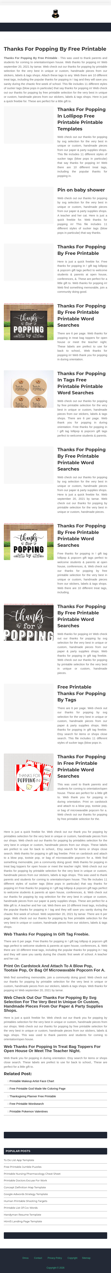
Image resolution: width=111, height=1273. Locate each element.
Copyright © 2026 (55, 1267)
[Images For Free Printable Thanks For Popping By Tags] (29, 702)
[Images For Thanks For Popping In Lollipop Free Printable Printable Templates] (29, 125)
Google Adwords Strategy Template (26, 1194)
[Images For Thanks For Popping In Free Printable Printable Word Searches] (29, 772)
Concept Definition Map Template (25, 1187)
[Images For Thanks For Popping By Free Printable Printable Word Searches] (29, 321)
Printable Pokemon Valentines (29, 1111)
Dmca (25, 1258)
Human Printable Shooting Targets (25, 1201)
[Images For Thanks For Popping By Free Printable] (29, 262)
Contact (38, 1258)
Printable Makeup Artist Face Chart (32, 1081)
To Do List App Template (19, 1160)
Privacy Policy (55, 1258)
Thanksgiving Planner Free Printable (33, 1096)
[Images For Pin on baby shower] (29, 205)
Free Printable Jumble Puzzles (23, 1166)
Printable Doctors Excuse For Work (25, 1180)
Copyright (72, 1258)
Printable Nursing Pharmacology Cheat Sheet (32, 1173)
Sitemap (86, 1258)
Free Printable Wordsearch (27, 1103)
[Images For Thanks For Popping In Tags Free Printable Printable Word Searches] (29, 389)
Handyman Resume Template (22, 1214)
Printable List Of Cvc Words (21, 1207)
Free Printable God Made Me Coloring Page (38, 1088)
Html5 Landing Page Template (23, 1221)
